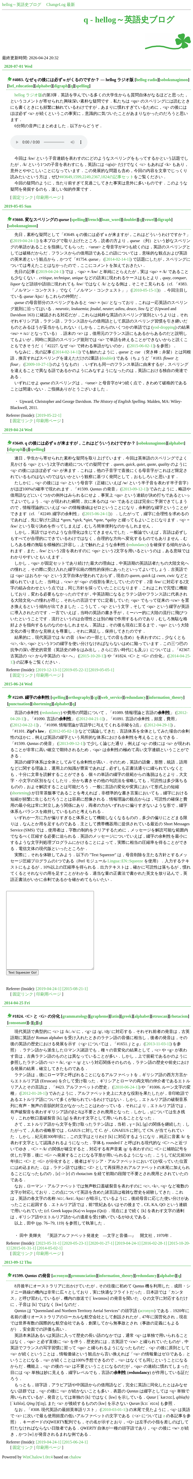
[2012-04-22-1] (24, 725)
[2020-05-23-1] (75, 1258)
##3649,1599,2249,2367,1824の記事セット (97, 177)
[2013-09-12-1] (134, 489)
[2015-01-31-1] (23, 1263)
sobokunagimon (174, 80)
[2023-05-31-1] (49, 1258)
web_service (111, 697)
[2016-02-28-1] (154, 1258)
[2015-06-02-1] (141, 346)
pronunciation (83, 1291)
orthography (79, 697)
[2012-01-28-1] (33, 1109)
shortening (42, 704)
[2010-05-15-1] (144, 290)
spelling (82, 86)
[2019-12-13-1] (49, 670)
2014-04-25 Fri (17, 1018)
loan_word (111, 219)
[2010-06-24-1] (126, 1102)
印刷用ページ (48, 197)
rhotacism (179, 1032)
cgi (95, 697)
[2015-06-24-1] (96, 514)
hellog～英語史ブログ (21, 4)
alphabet (43, 86)
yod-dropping (164, 327)
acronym (60, 1291)
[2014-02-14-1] (117, 259)
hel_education (20, 86)
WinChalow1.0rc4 (38, 1472)
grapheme (99, 1032)
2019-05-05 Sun (17, 206)
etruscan (160, 1032)
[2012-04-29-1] (158, 725)
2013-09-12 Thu (18, 1278)
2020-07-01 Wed (18, 66)
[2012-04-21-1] (90, 719)
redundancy (137, 544)
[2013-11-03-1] (157, 1059)
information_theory (166, 697)
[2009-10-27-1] (37, 364)
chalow (75, 1472)
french (93, 219)
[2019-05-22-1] (49, 415)
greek (126, 1032)
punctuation (19, 704)
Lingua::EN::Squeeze (125, 861)
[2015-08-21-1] (75, 1004)
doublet (130, 219)
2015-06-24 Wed (18, 684)
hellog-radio (146, 80)
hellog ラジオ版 (28, 95)
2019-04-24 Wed (18, 430)
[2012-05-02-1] (63, 731)
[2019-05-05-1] (101, 670)
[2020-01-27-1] (101, 1258)
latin (115, 1032)
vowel (149, 219)
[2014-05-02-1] (50, 1263)
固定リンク (23, 197)
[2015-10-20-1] (92, 656)
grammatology (75, 1032)
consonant (17, 1038)
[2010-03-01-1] (114, 1425)
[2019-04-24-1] (24, 241)
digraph (61, 86)
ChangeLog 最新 (60, 4)
